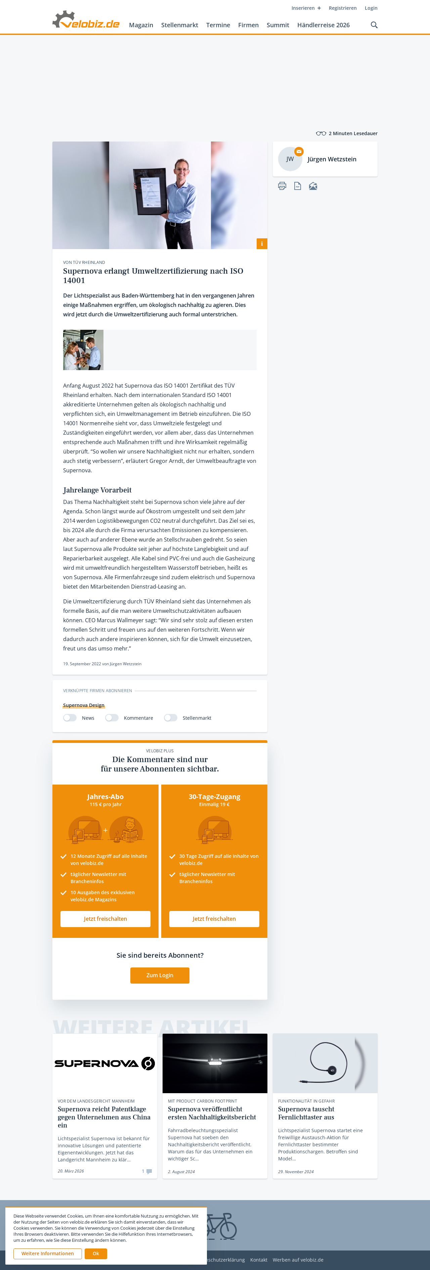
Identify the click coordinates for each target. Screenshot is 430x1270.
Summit (278, 25)
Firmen (248, 25)
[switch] (70, 717)
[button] (96, 1253)
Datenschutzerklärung (220, 1260)
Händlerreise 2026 (323, 25)
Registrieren (343, 8)
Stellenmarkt (179, 25)
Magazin (141, 25)
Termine (218, 25)
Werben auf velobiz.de (298, 1260)
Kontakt (258, 1260)
